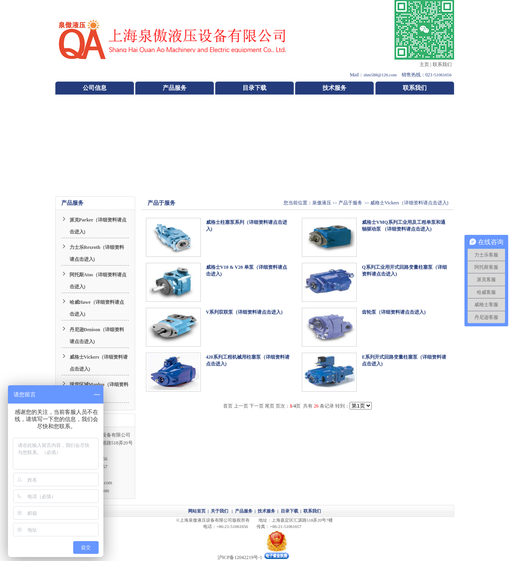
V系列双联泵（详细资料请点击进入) (244, 312)
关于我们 (219, 511)
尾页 (269, 406)
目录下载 (254, 88)
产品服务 (175, 88)
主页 (424, 64)
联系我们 (442, 64)
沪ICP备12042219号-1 (240, 557)
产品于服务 (350, 203)
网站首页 (197, 511)
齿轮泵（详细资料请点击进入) (393, 312)
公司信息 (95, 88)
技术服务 (334, 88)
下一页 (256, 406)
